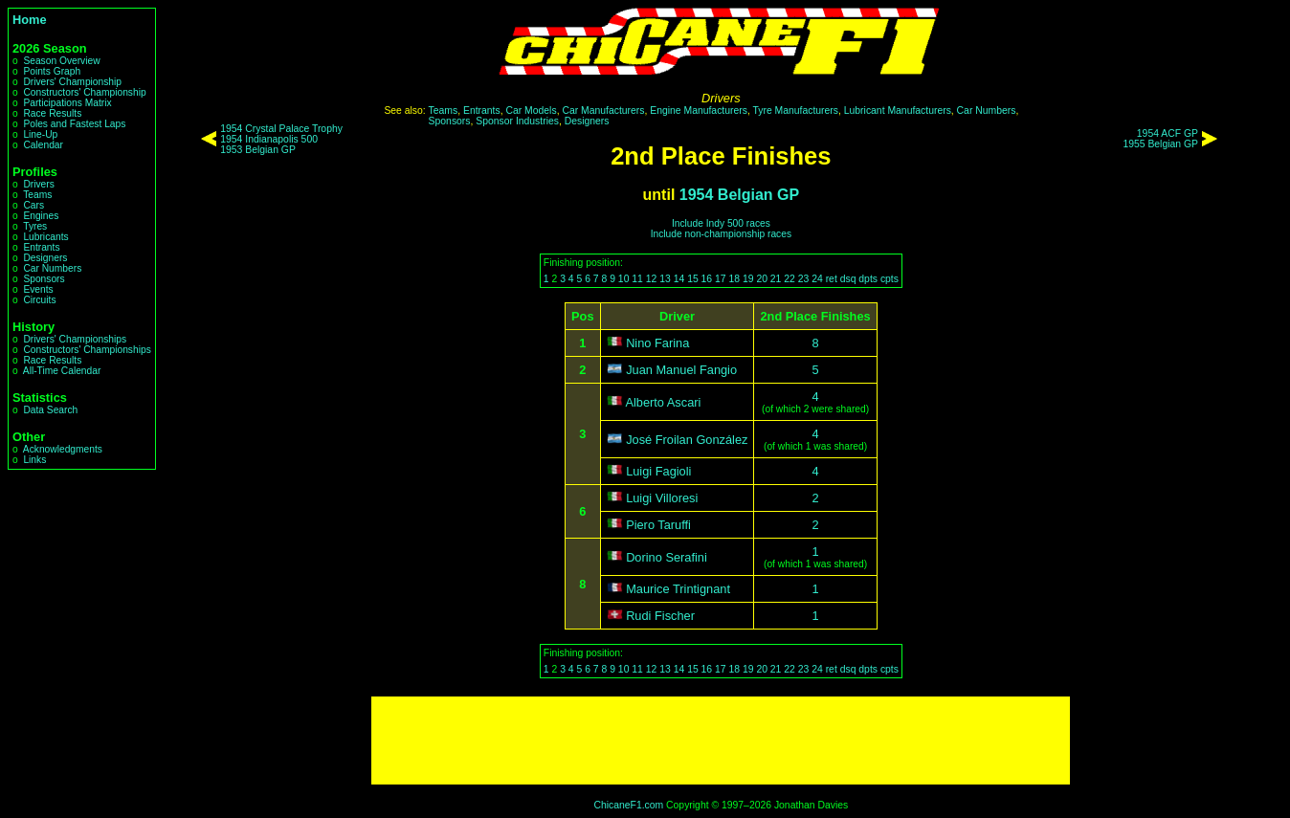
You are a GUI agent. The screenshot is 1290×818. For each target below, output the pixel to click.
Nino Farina (657, 343)
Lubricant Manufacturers (897, 110)
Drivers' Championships (74, 339)
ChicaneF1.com (628, 805)
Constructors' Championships (86, 349)
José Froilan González (686, 439)
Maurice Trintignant (678, 589)
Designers (45, 258)
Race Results (52, 113)
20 (761, 279)
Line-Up (40, 134)
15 (693, 279)
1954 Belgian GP (739, 195)
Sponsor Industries (517, 121)
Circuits (39, 300)
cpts (889, 279)
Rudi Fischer (660, 615)
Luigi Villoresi (662, 498)
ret (831, 279)
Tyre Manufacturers (795, 110)
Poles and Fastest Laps (74, 124)
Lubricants (45, 237)
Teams (37, 194)
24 (817, 279)
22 (789, 279)
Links (34, 459)
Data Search (50, 410)
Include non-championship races (721, 234)
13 (665, 279)
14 (679, 279)
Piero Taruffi (658, 525)
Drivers (38, 184)
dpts (868, 279)
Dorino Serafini (666, 557)
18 (734, 279)
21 (776, 279)
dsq (848, 279)
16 (707, 279)
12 (651, 279)
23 (804, 279)
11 (637, 279)
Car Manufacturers (603, 110)
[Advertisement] (720, 740)
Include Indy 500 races (721, 223)
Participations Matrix (67, 103)
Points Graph (51, 71)
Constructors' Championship (84, 92)
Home (29, 19)
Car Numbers (52, 268)
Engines (40, 215)
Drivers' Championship (72, 82)
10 (624, 279)
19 (748, 279)
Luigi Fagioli (658, 471)
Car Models (530, 110)
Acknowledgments (62, 449)
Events (38, 289)
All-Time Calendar (62, 370)
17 (720, 279)
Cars (33, 205)
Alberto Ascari (663, 402)
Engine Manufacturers (698, 110)
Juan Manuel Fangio (681, 370)
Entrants (41, 247)
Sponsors (43, 279)
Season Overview (61, 60)
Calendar (43, 145)
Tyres (35, 226)
